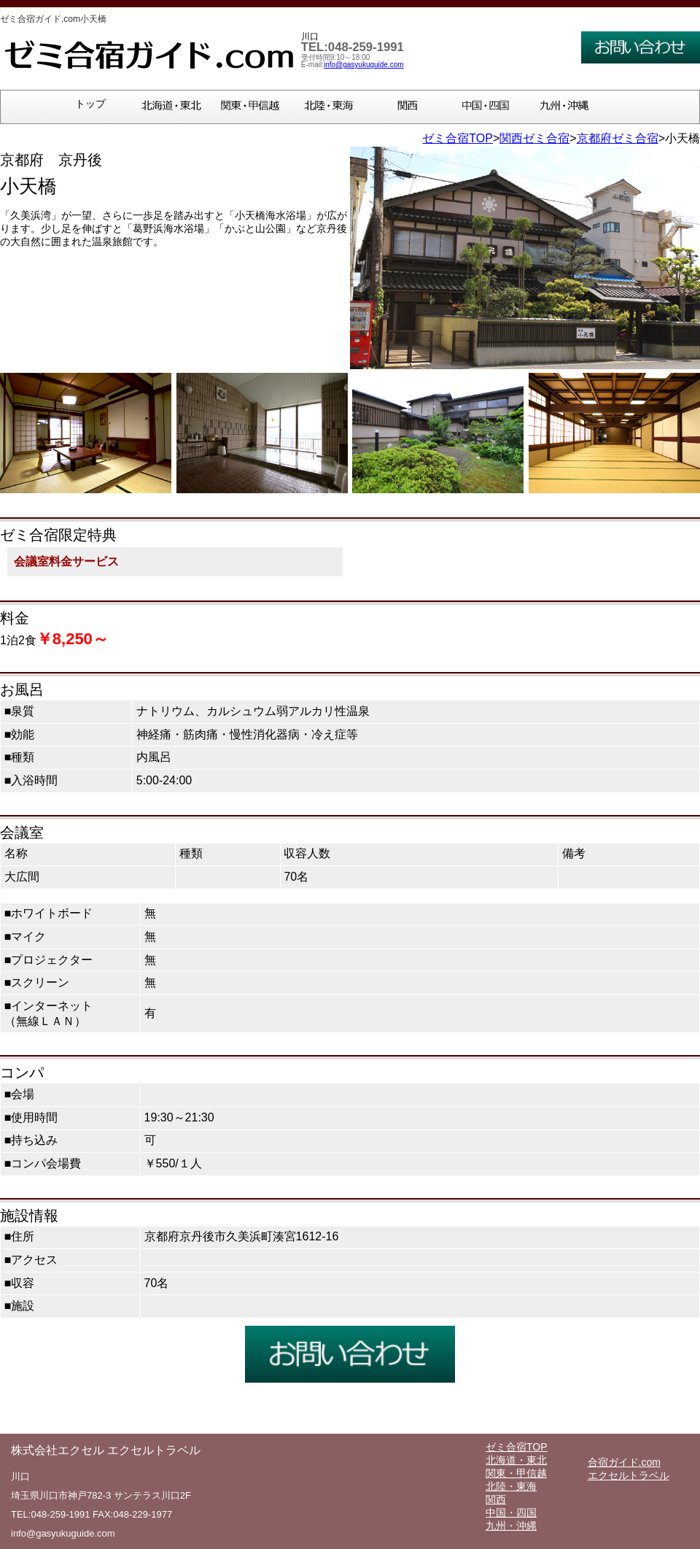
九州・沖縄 (511, 1525)
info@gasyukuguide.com (364, 65)
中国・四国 (511, 1512)
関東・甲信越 (516, 1473)
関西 (496, 1499)
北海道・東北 (516, 1460)
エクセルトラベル (628, 1475)
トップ (90, 103)
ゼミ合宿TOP (457, 138)
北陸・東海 (511, 1486)
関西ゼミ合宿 (534, 138)
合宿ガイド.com (624, 1462)
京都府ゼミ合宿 (617, 138)
